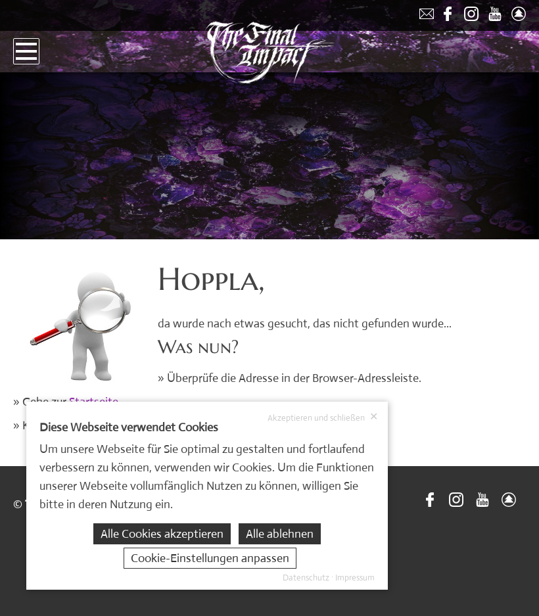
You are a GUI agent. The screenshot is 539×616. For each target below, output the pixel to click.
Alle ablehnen (280, 534)
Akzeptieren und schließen (323, 417)
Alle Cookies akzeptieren (162, 534)
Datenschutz (306, 577)
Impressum (355, 577)
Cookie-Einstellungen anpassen (210, 558)
